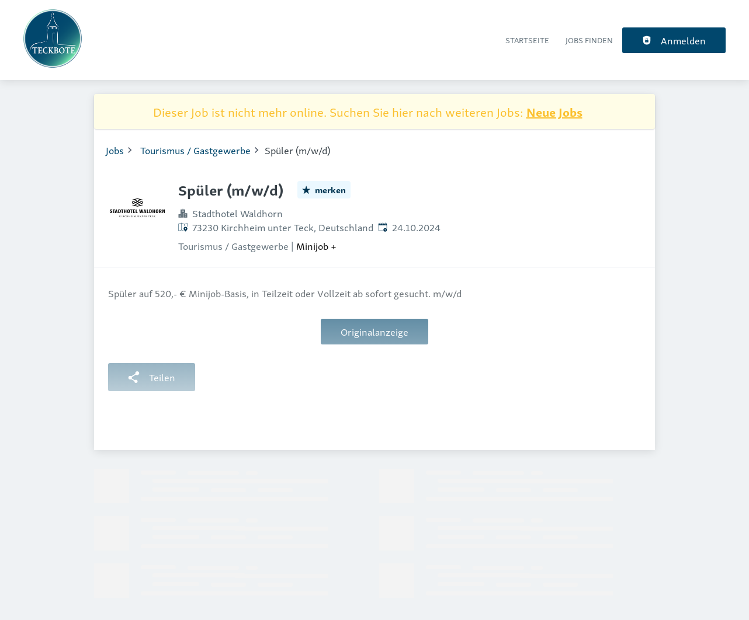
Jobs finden (589, 40)
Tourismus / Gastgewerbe (195, 150)
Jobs (115, 150)
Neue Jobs (554, 111)
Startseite (527, 40)
